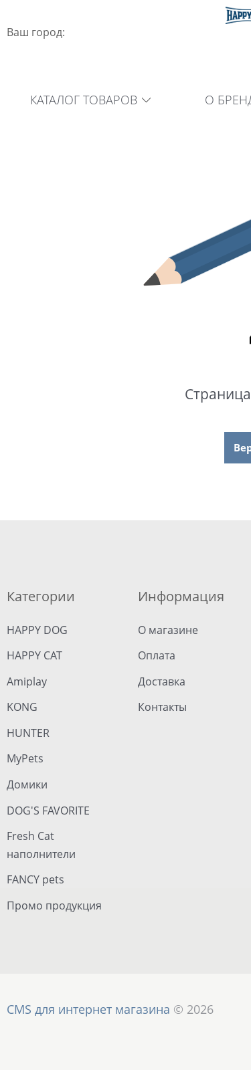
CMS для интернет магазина (88, 1009)
